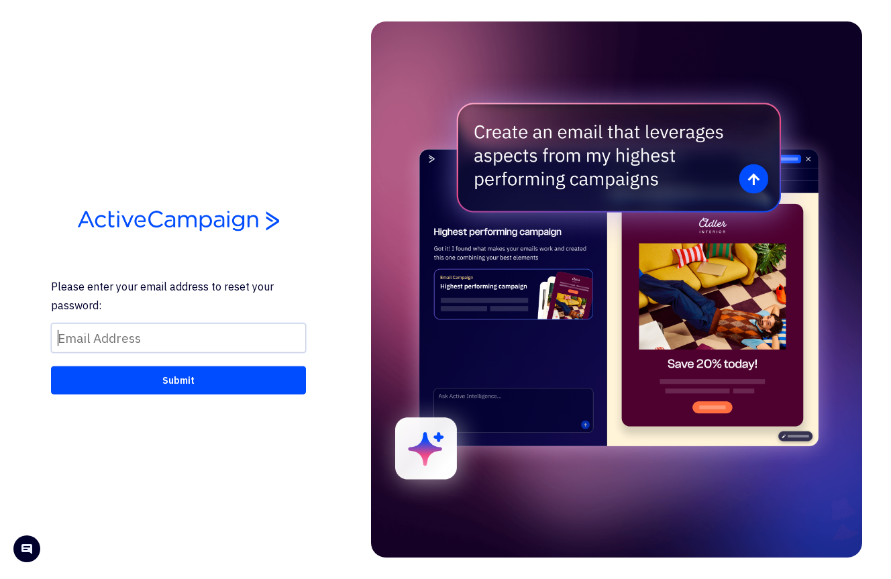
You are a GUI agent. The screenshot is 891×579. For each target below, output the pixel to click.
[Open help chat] (26, 550)
